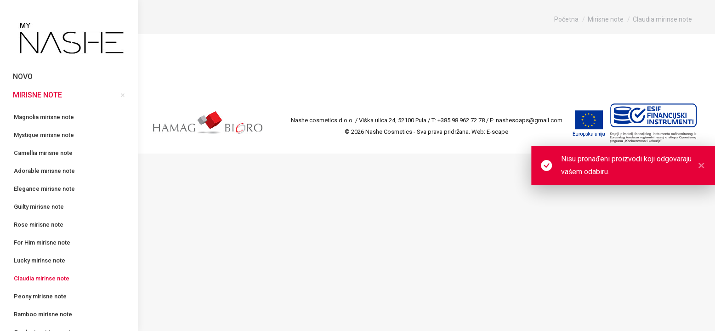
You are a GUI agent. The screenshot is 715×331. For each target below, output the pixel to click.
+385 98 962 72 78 (461, 120)
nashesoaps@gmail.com (529, 120)
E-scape (497, 131)
